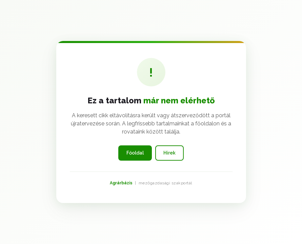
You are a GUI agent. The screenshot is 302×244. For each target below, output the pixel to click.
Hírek (169, 153)
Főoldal (135, 153)
